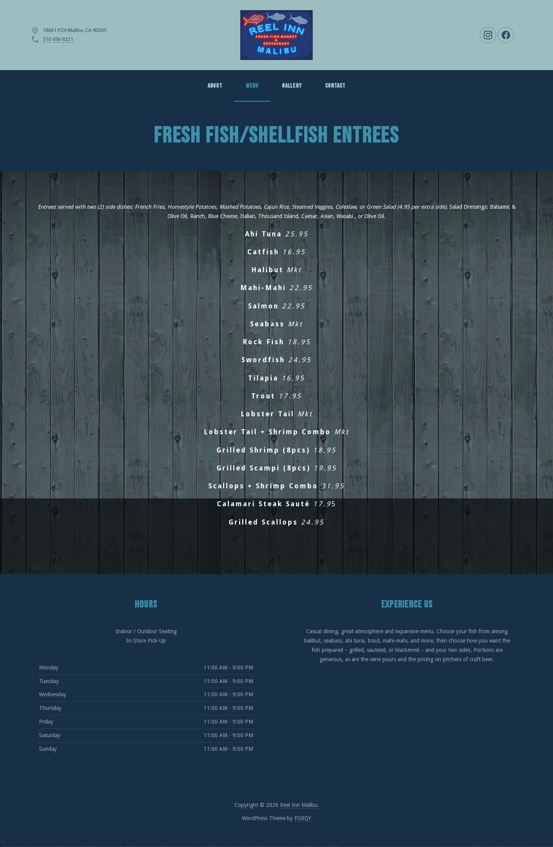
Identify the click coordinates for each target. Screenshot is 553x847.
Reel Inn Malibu (298, 805)
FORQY (302, 818)
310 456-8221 (58, 39)
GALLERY (292, 86)
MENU (252, 86)
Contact (335, 86)
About (215, 86)
